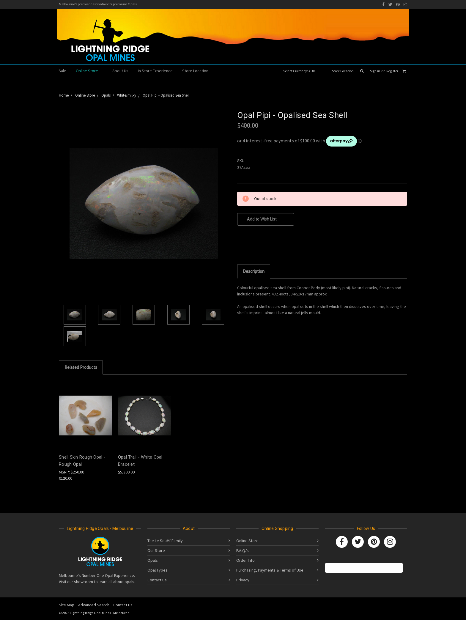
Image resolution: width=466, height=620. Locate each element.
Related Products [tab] (80, 367)
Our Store (156, 550)
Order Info (245, 560)
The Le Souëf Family (165, 540)
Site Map (66, 605)
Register (392, 71)
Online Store (89, 70)
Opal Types (157, 570)
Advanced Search (93, 605)
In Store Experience (155, 70)
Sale (62, 70)
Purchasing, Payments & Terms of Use (269, 570)
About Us (120, 70)
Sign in (375, 71)
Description (254, 271)
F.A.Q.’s (242, 550)
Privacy (242, 580)
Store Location (343, 71)
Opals (152, 560)
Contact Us (157, 580)
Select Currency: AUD (301, 71)
